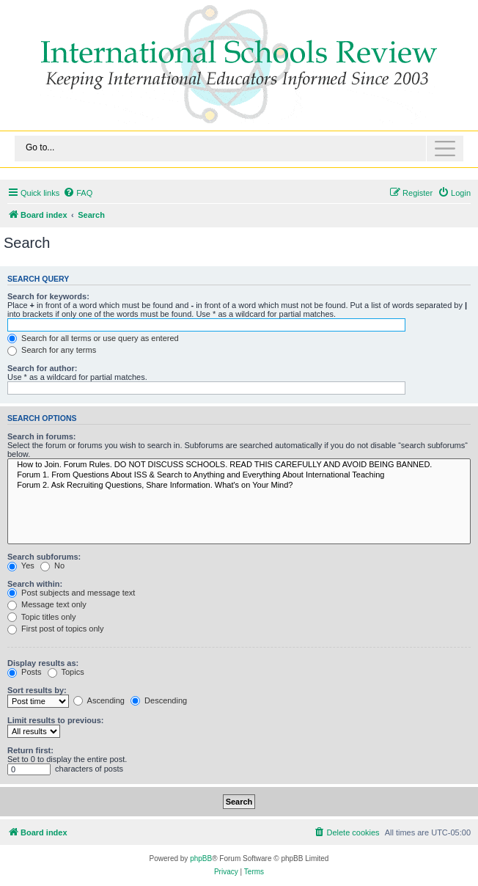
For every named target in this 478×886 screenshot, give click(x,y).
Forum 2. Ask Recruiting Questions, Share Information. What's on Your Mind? (239, 485)
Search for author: (42, 368)
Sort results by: (37, 690)
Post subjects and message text (71, 592)
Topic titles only (41, 616)
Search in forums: (41, 436)
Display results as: (42, 663)
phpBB (201, 858)
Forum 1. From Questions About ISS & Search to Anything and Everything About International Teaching (239, 475)
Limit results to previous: (55, 720)
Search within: (34, 583)
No (52, 565)
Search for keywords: (48, 296)
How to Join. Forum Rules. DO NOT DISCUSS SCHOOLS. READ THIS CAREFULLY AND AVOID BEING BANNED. (239, 465)
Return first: (30, 750)
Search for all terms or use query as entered (93, 338)
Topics (66, 671)
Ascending (99, 700)
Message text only (47, 604)
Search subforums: (44, 556)
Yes (20, 565)
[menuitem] (77, 193)
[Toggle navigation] (239, 148)
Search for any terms (51, 349)
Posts (24, 671)
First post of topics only (55, 628)
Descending (158, 700)
